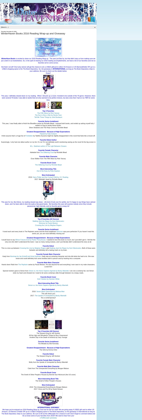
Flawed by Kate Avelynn (48, 134)
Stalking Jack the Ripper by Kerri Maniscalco (48, 221)
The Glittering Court (47, 152)
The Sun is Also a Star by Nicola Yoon (48, 115)
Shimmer (59, 231)
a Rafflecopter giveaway (48, 418)
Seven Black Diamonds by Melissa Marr (50, 291)
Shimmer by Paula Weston (48, 223)
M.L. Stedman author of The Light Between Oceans (48, 146)
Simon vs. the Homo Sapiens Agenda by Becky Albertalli (49, 271)
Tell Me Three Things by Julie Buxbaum (48, 117)
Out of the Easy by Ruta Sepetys (48, 171)
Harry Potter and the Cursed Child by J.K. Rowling (50, 177)
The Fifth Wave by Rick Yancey (48, 113)
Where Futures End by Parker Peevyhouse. (30, 240)
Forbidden (29, 136)
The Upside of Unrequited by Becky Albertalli (50, 295)
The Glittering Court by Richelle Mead (48, 165)
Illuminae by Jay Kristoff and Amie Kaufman (25, 256)
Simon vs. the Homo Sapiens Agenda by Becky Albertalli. (48, 285)
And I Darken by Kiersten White (48, 279)
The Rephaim (23, 264)
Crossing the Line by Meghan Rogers (48, 225)
